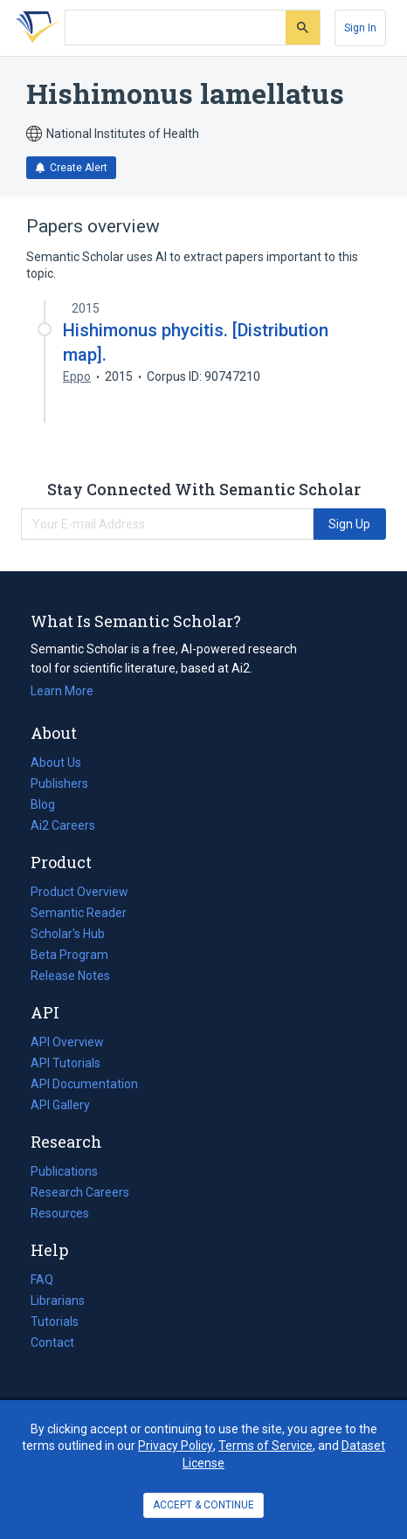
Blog (50, 804)
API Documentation (84, 1083)
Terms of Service (265, 1446)
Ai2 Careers (63, 825)
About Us (56, 763)
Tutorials (55, 1322)
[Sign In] (360, 28)
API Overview (67, 1042)
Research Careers (80, 1192)
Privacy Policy (175, 1446)
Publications (64, 1171)
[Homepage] (34, 27)
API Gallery (60, 1105)
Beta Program (69, 955)
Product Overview (79, 892)
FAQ (42, 1280)
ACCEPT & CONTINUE (203, 1505)
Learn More (62, 691)
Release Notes (70, 976)
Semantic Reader (79, 913)
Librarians (58, 1301)
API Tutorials (65, 1063)
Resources (60, 1213)
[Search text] (176, 28)
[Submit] (303, 27)
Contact (52, 1342)
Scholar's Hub (68, 934)
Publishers (59, 783)
